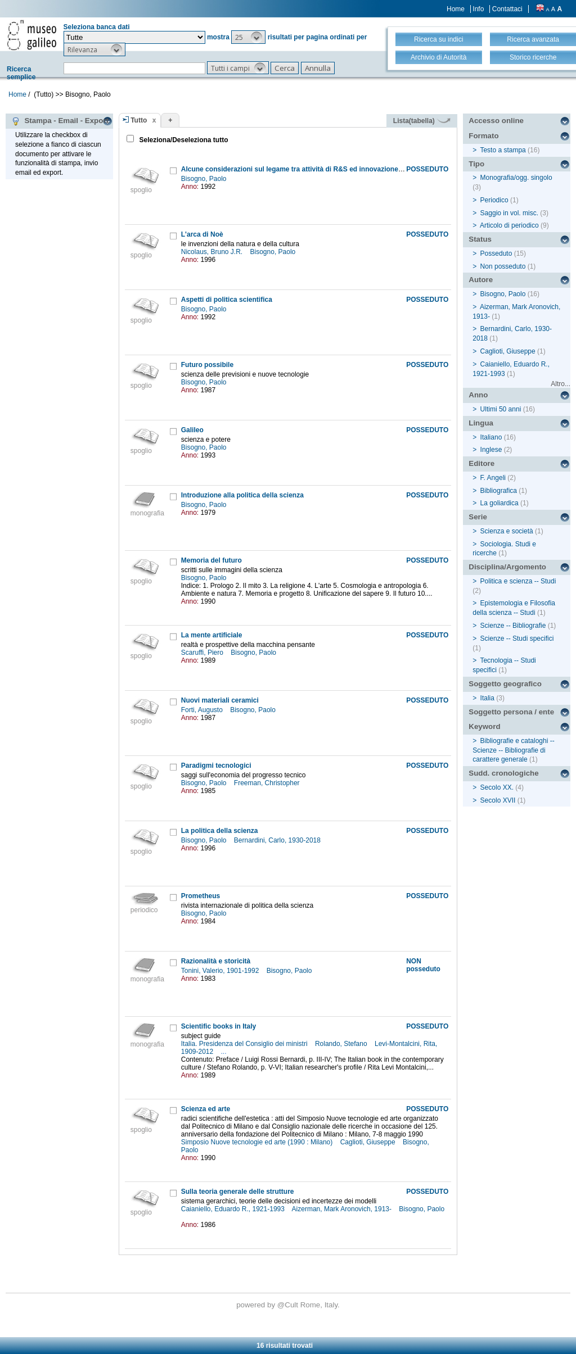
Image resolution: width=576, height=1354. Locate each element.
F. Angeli (493, 478)
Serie (478, 517)
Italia (487, 698)
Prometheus (200, 896)
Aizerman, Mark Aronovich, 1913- (343, 1209)
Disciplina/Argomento (507, 567)
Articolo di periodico (509, 225)
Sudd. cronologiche (503, 773)
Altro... (560, 384)
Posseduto (496, 253)
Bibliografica (498, 491)
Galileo (192, 430)
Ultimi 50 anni (500, 409)
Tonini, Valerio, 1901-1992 (221, 971)
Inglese (491, 450)
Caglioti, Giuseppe (368, 1142)
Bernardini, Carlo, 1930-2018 (278, 840)
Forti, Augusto (202, 710)
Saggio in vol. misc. (509, 213)
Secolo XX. (497, 787)
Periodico (494, 200)
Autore (481, 279)
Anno (478, 395)
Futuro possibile (207, 365)
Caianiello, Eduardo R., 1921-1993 (233, 1209)
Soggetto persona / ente (511, 712)
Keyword (484, 726)
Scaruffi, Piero (203, 652)
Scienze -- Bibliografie (513, 626)
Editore (481, 463)
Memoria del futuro (211, 560)
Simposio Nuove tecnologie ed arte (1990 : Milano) (258, 1142)
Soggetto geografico (505, 684)
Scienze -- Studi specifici (517, 638)
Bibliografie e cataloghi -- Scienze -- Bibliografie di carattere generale (513, 750)
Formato (483, 136)
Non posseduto (503, 266)
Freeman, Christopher (268, 783)
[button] (248, 37)
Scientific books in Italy (218, 1026)
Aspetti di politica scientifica (226, 300)
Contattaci (507, 9)
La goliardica (499, 503)
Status (480, 239)
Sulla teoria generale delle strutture (237, 1191)
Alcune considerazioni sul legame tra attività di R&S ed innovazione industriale (307, 169)
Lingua (481, 423)
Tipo (476, 164)
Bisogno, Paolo (204, 179)
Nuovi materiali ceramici (220, 700)
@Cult (288, 1305)
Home (456, 9)
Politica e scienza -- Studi (518, 581)
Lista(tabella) (422, 121)
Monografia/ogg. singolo (516, 178)
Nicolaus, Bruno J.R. (213, 252)
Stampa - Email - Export (60, 120)
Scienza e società (506, 531)
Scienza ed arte (205, 1109)
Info (478, 9)
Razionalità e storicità (215, 961)
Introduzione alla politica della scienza (242, 495)
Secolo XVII (498, 800)
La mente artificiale (211, 635)
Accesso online (496, 120)
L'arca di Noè (202, 234)
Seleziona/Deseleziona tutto (182, 140)
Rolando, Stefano (342, 1044)
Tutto (138, 120)
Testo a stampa (502, 150)
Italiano (491, 437)
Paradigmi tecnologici (216, 765)
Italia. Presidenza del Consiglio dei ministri (245, 1044)
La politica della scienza (219, 831)
